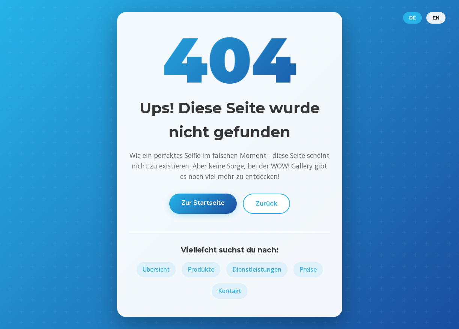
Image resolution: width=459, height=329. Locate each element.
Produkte (201, 269)
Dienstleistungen (256, 269)
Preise (308, 269)
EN (435, 18)
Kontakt (229, 291)
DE (412, 18)
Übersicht (156, 269)
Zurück (266, 203)
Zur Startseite (203, 202)
